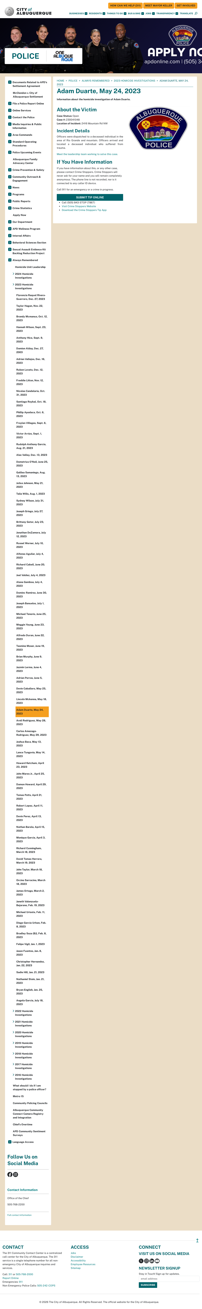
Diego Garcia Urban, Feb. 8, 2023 (31, 924)
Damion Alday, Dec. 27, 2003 (29, 350)
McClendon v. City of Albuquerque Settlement (28, 94)
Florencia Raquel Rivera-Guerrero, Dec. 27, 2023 (31, 297)
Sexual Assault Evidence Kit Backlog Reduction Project (29, 251)
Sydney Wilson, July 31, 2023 (30, 502)
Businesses (78, 13)
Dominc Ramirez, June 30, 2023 (31, 594)
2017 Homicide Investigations (24, 1066)
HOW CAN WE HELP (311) (125, 5)
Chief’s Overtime (22, 1124)
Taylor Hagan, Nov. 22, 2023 (29, 307)
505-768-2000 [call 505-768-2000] (24, 1274)
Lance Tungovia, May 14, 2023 (30, 754)
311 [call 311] (10, 1274)
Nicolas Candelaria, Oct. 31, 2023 (30, 393)
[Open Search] (196, 13)
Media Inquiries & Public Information (27, 126)
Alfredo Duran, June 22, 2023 (30, 637)
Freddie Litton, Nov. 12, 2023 (29, 382)
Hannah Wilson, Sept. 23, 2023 (31, 329)
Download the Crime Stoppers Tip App (84, 210)
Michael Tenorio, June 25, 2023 (31, 616)
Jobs (150, 13)
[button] (186, 13)
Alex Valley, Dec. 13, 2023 (31, 454)
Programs (18, 194)
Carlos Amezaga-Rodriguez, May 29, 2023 (31, 733)
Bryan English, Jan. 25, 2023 (29, 991)
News (16, 187)
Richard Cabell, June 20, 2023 (30, 566)
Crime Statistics (22, 208)
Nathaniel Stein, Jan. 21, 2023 (30, 981)
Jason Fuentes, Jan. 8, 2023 (29, 952)
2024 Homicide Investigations (24, 275)
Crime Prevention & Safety (28, 169)
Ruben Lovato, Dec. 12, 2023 (29, 371)
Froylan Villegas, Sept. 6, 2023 (31, 425)
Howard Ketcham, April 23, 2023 (30, 765)
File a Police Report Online (28, 103)
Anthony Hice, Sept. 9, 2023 (29, 339)
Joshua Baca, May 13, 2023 (28, 743)
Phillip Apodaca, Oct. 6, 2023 (30, 414)
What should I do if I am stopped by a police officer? (29, 1087)
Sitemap (76, 1268)
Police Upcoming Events (27, 152)
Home (60, 80)
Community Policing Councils (30, 1103)
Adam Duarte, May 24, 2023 (29, 711)
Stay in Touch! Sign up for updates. (159, 1273)
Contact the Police (24, 117)
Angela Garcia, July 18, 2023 (29, 1002)
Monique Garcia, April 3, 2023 (30, 839)
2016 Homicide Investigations (24, 1077)
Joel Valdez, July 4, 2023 (30, 575)
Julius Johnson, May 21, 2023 (29, 485)
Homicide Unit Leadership (30, 267)
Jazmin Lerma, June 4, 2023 (29, 669)
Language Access (23, 1142)
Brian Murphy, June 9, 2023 (29, 658)
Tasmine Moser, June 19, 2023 (30, 647)
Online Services (22, 110)
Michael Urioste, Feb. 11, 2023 (30, 914)
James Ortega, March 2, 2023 (30, 892)
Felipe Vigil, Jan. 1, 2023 (30, 944)
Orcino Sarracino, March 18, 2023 (30, 882)
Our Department (22, 221)
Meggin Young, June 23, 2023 (30, 626)
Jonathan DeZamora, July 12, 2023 (31, 534)
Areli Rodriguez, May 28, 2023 (31, 722)
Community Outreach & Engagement (27, 178)
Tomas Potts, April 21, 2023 (29, 797)
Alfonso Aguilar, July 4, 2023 (30, 555)
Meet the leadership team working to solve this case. (87, 154)
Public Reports (21, 201)
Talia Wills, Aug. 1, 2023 (30, 493)
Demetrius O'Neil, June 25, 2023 (32, 463)
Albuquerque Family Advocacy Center (25, 161)
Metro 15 (18, 1096)
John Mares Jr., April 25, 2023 (30, 775)
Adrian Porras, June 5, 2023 (29, 679)
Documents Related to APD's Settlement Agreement (30, 84)
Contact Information (22, 1190)
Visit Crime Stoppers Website (79, 206)
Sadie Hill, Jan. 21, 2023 (30, 972)
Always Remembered (96, 80)
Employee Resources (83, 1264)
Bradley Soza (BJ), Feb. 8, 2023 (31, 935)
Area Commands (22, 134)
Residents (97, 13)
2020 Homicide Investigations (24, 1034)
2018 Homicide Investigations (24, 1055)
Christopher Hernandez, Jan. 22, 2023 (30, 963)
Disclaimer (77, 1256)
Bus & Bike (136, 13)
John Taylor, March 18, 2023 (29, 871)
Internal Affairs (22, 235)
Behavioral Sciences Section (29, 242)
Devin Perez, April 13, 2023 (29, 818)
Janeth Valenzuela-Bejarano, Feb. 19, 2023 (30, 903)
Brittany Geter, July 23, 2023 (30, 523)
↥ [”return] (197, 1240)
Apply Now (19, 215)
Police (73, 80)
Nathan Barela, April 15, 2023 (30, 828)
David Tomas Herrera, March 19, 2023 (29, 860)
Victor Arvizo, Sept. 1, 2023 (29, 435)
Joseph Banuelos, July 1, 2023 (30, 605)
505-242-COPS (46, 1285)
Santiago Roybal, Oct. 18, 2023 (31, 403)
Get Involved (186, 5)
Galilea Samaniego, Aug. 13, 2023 (30, 474)
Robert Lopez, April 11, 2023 (29, 807)
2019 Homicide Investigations (24, 1045)
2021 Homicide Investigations (24, 1023)
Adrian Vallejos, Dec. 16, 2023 (30, 361)
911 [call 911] (21, 1281)
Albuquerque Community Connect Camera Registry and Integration (28, 1114)
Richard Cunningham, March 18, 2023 (29, 850)
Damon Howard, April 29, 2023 (31, 786)
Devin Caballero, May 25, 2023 (31, 690)
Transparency (167, 13)
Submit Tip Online (90, 197)
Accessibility (78, 1260)
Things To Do (116, 13)
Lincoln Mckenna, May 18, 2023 (31, 701)
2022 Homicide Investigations (24, 1013)
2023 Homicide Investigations (134, 80)
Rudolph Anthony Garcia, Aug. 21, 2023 (31, 446)
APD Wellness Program (26, 228)
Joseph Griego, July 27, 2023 (29, 513)
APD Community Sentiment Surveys (29, 1133)
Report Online (11, 1278)
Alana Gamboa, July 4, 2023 (29, 584)
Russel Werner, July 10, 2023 (29, 545)
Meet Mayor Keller (158, 5)
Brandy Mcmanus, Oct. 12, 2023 (31, 318)
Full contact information (19, 1215)
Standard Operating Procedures (25, 143)
